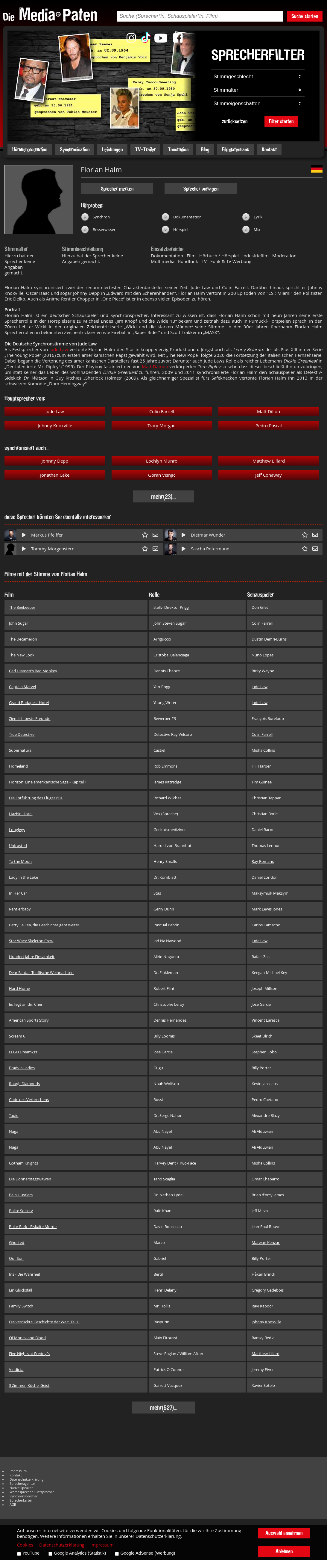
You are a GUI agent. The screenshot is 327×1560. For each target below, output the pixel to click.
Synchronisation (74, 149)
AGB (13, 1504)
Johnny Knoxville (55, 425)
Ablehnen (284, 1551)
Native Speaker (21, 1488)
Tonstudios (178, 149)
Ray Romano (263, 861)
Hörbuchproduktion (29, 149)
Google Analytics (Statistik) (80, 1553)
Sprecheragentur (22, 1484)
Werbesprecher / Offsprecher (32, 1492)
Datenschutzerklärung (26, 1479)
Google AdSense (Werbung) (147, 1553)
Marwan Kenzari (266, 1242)
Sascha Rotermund (210, 549)
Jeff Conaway (268, 475)
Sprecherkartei (21, 1500)
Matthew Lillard (269, 461)
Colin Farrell (161, 411)
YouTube (31, 1553)
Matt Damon (155, 366)
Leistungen (112, 149)
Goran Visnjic (161, 475)
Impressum (18, 1471)
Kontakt (269, 149)
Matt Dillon (268, 411)
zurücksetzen (234, 121)
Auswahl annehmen (283, 1533)
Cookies (25, 1545)
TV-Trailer (145, 149)
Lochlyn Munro (161, 461)
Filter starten (281, 121)
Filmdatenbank (235, 149)
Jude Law (58, 349)
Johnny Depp (55, 461)
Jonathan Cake (54, 475)
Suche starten (304, 16)
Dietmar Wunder (208, 535)
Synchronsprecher (23, 1496)
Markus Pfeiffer (47, 535)
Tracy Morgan (161, 425)
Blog (205, 149)
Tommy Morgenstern (52, 549)
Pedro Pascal (268, 425)
